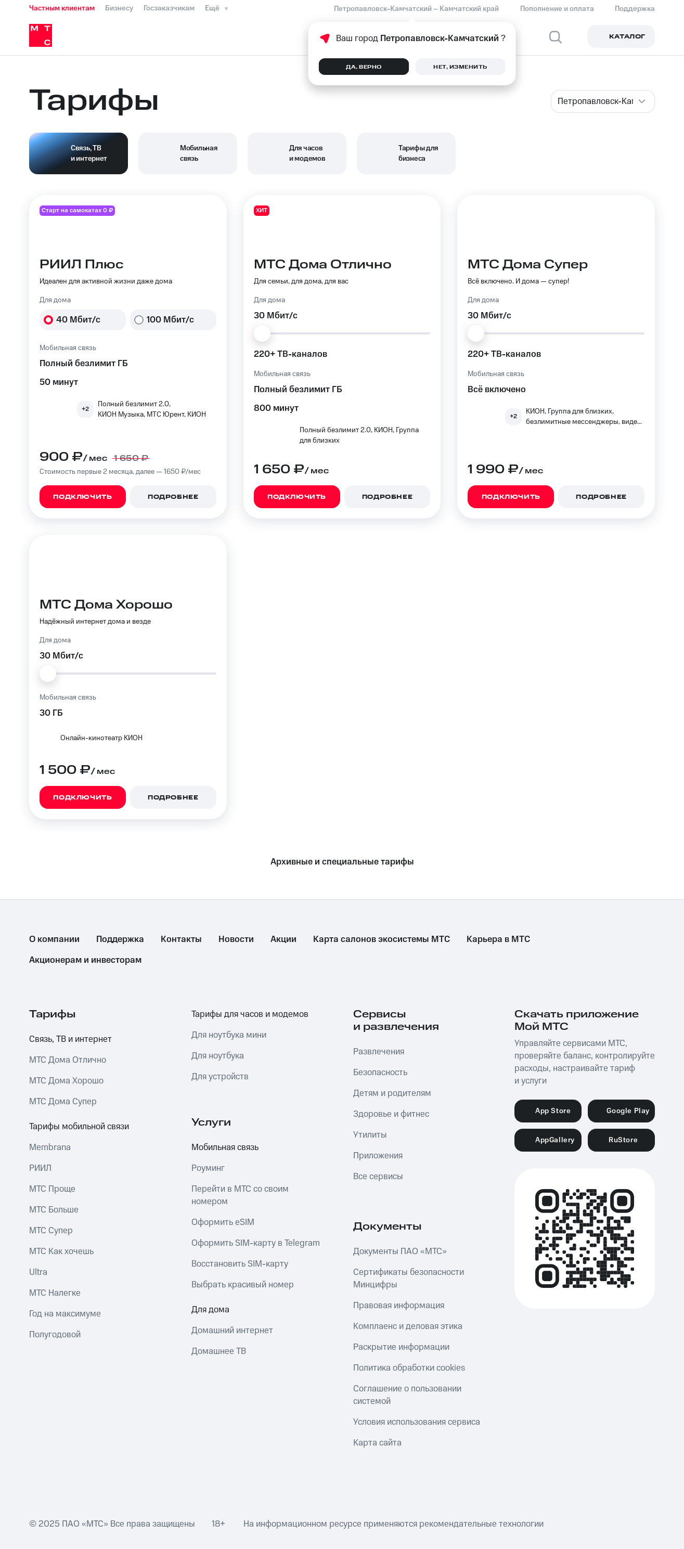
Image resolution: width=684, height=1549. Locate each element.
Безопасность (380, 1072)
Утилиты (370, 1135)
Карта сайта (377, 1443)
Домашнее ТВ (218, 1351)
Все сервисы (378, 1176)
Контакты (181, 939)
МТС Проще (52, 1189)
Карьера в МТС (498, 939)
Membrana (50, 1147)
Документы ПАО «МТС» (400, 1251)
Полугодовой (55, 1334)
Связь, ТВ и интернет (70, 1039)
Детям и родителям (392, 1093)
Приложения (378, 1156)
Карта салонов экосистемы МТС (381, 939)
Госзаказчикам (169, 8)
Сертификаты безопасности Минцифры (408, 1278)
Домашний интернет (232, 1330)
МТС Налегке (55, 1293)
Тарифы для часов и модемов (249, 1014)
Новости (236, 939)
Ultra (38, 1272)
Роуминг (208, 1168)
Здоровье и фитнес (391, 1114)
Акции (283, 939)
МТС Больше (54, 1210)
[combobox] (602, 101)
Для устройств (220, 1076)
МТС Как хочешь (61, 1251)
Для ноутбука (217, 1056)
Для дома (210, 1309)
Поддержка (120, 939)
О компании (54, 939)
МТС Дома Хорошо (66, 1081)
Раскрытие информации (401, 1347)
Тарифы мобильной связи (79, 1126)
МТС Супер (51, 1230)
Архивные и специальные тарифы (342, 862)
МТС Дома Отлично (67, 1060)
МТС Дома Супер (63, 1101)
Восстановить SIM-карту (239, 1264)
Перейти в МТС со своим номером (240, 1195)
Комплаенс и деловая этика (407, 1326)
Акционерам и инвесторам (85, 960)
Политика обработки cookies (409, 1368)
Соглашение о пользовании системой (407, 1395)
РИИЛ (40, 1168)
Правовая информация (398, 1305)
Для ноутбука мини (228, 1035)
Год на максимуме (65, 1314)
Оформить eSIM (222, 1222)
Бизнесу (119, 8)
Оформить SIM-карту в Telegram (255, 1243)
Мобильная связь (225, 1147)
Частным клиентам (62, 8)
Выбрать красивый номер (242, 1285)
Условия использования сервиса (416, 1422)
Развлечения (378, 1051)
